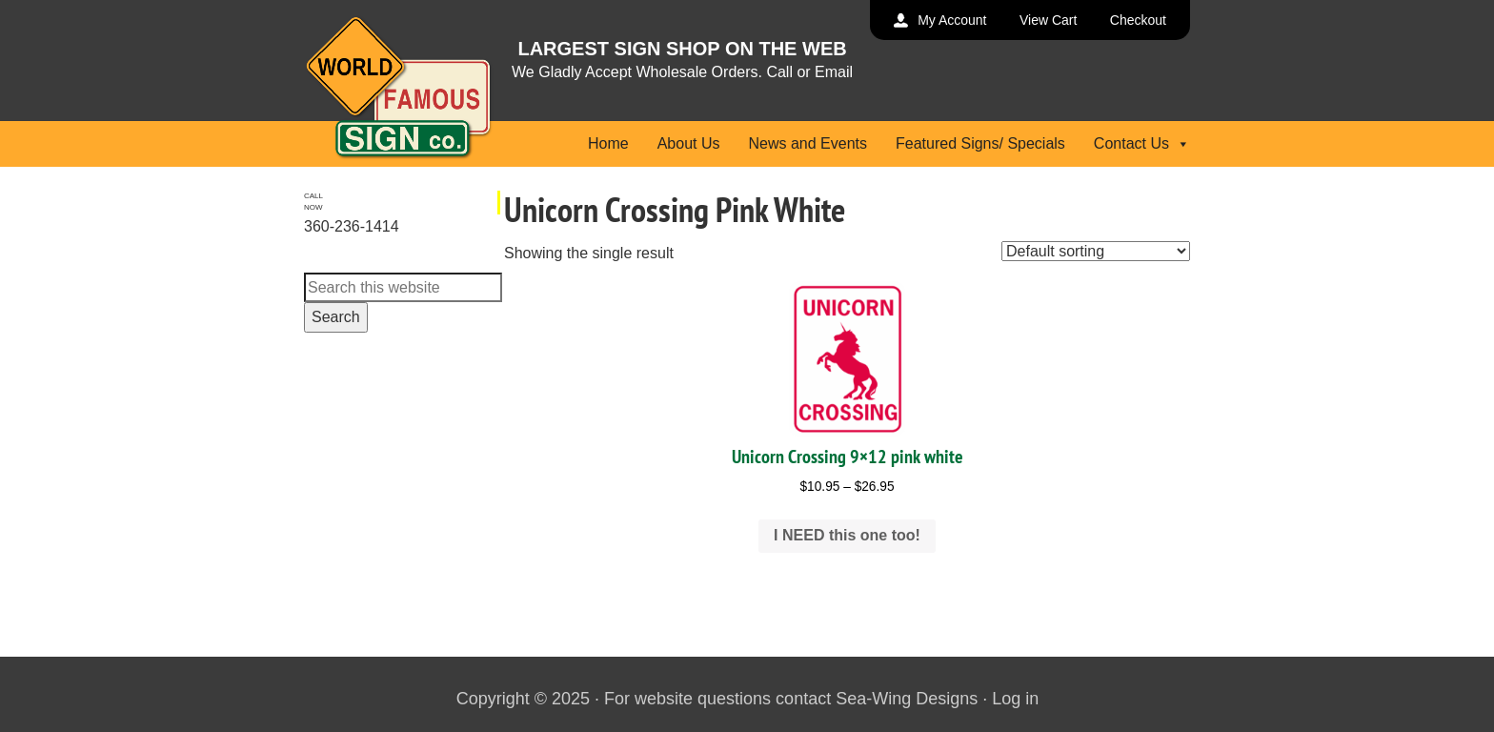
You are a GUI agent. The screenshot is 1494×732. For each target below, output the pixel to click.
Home (608, 143)
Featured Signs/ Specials (980, 143)
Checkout (1138, 20)
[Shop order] (1095, 251)
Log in (1015, 698)
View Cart (1048, 20)
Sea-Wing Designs (907, 698)
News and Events (807, 143)
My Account (952, 20)
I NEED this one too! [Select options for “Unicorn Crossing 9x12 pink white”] (847, 535)
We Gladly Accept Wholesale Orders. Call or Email (682, 72)
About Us (688, 143)
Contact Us (1142, 143)
